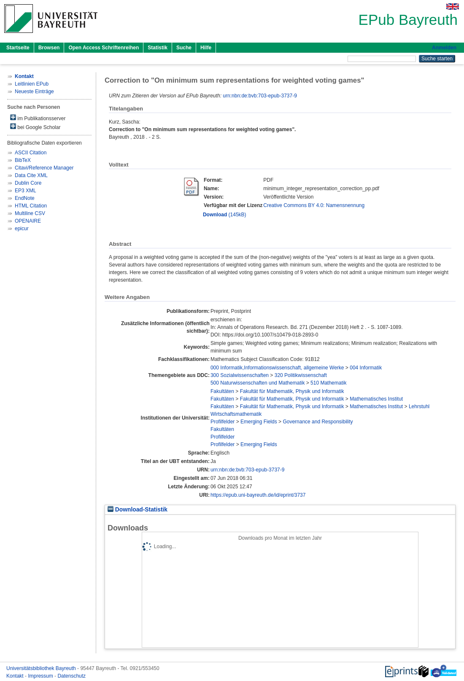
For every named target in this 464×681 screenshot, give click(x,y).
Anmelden (444, 48)
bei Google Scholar (35, 126)
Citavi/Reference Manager (44, 168)
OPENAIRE (28, 221)
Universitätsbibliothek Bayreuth (41, 668)
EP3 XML (25, 191)
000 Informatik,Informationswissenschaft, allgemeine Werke (277, 368)
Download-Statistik (137, 509)
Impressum (41, 676)
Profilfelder (222, 422)
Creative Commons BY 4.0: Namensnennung (313, 205)
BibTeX (23, 160)
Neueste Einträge (34, 91)
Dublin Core (28, 183)
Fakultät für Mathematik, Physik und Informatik (292, 391)
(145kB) (224, 215)
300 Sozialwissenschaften (239, 375)
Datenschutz (71, 676)
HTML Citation (31, 206)
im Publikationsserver (37, 117)
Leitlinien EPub (32, 84)
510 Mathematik (328, 383)
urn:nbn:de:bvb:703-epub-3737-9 (260, 96)
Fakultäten (222, 391)
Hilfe (205, 48)
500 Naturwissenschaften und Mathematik (257, 383)
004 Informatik (366, 368)
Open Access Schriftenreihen (103, 48)
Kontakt (15, 676)
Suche (184, 48)
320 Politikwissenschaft (301, 375)
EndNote (25, 198)
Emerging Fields (258, 422)
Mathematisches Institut (376, 399)
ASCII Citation (30, 153)
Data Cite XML (31, 175)
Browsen (49, 48)
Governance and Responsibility (318, 422)
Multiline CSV (30, 213)
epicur (22, 228)
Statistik (157, 48)
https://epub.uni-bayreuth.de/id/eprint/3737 (258, 495)
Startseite (18, 48)
